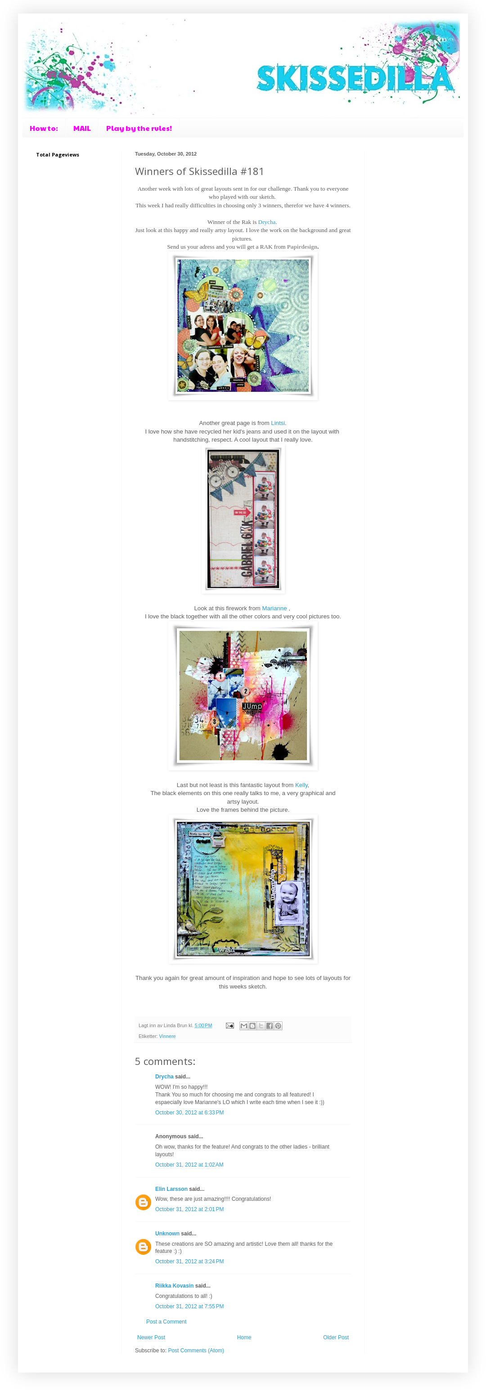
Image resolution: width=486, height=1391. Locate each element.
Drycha (267, 222)
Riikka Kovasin (174, 1286)
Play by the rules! (139, 128)
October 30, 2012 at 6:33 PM (189, 1112)
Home (244, 1337)
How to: (44, 128)
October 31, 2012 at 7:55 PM (189, 1306)
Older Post (336, 1337)
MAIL (82, 128)
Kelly (301, 785)
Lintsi (278, 423)
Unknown (167, 1233)
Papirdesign (302, 246)
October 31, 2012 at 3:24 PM (189, 1261)
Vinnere (167, 1036)
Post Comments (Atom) (196, 1350)
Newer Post (151, 1337)
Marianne (274, 608)
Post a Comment (166, 1322)
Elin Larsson (171, 1189)
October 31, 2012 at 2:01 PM (189, 1209)
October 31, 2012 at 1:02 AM (189, 1165)
